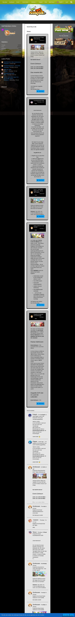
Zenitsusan (6, 63)
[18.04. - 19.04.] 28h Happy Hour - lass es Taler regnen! (38, 191)
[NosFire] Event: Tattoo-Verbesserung (12, 62)
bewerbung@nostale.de (38, 430)
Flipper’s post (38, 416)
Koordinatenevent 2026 (9, 73)
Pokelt (35, 414)
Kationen (6, 29)
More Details (66, 615)
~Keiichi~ (6, 71)
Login (67, 2)
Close (71, 615)
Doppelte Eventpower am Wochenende (38, 315)
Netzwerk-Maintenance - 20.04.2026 (12, 65)
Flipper (35, 441)
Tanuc (5, 74)
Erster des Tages (7, 69)
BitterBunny (18, 52)
